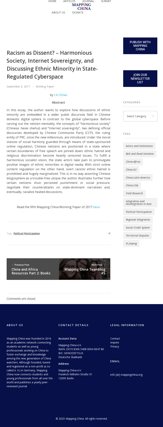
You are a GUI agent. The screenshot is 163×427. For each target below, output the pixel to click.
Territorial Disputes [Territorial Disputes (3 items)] (137, 235)
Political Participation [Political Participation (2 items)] (139, 212)
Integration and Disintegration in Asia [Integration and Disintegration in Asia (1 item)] (138, 202)
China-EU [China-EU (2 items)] (131, 169)
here (96, 207)
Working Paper (45, 86)
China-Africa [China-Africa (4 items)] (133, 161)
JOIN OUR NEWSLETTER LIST (140, 78)
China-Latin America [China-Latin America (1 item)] (138, 177)
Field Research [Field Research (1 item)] (134, 193)
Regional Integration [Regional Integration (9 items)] (138, 219)
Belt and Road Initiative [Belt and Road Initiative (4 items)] (140, 153)
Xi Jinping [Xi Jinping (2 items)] (131, 243)
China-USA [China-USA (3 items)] (132, 185)
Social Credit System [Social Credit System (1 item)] (138, 227)
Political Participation (26, 233)
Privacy (114, 346)
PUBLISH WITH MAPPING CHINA (140, 45)
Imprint (114, 342)
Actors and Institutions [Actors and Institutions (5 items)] (139, 146)
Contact (115, 338)
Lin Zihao (60, 95)
